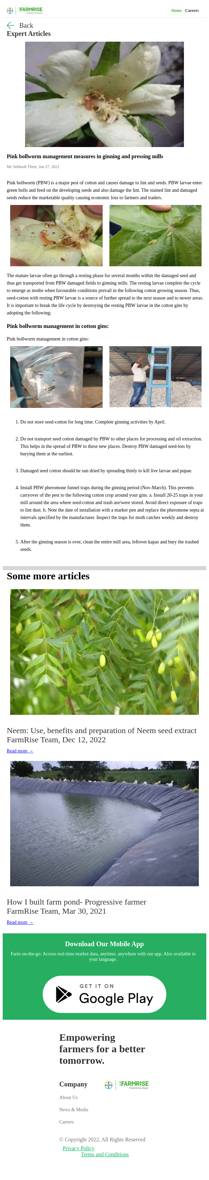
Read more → (20, 750)
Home (176, 10)
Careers (192, 10)
